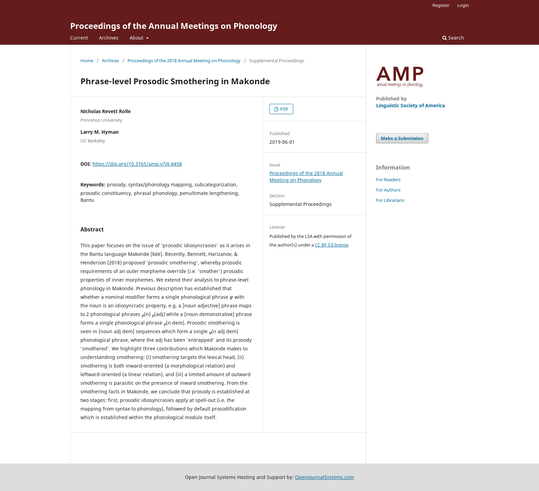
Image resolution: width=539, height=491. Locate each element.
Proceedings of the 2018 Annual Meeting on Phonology (184, 60)
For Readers (388, 179)
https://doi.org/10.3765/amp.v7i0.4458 (137, 164)
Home (86, 60)
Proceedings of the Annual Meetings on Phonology (173, 25)
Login (463, 5)
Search (453, 37)
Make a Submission (402, 138)
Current (79, 37)
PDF (283, 109)
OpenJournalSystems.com (324, 477)
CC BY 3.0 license (331, 245)
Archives (109, 37)
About (137, 37)
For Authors (388, 190)
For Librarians (390, 200)
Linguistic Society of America (410, 105)
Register (440, 5)
